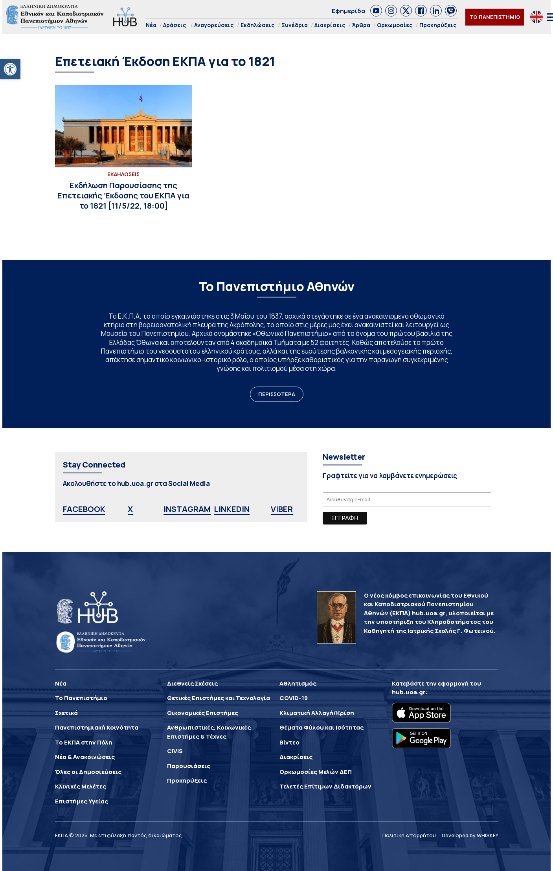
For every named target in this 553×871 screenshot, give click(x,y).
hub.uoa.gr (409, 692)
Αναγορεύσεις (214, 25)
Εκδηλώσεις (258, 25)
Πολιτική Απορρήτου (409, 835)
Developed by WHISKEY (470, 835)
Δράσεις (174, 25)
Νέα (151, 25)
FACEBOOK (84, 509)
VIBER (282, 509)
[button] (10, 69)
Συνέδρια (294, 25)
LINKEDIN (232, 509)
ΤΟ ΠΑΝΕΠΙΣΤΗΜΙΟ (494, 16)
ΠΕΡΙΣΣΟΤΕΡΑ (276, 394)
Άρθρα (361, 25)
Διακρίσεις (329, 25)
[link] (376, 11)
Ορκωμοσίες (395, 25)
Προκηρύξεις (438, 25)
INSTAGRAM (187, 509)
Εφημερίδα (348, 11)
